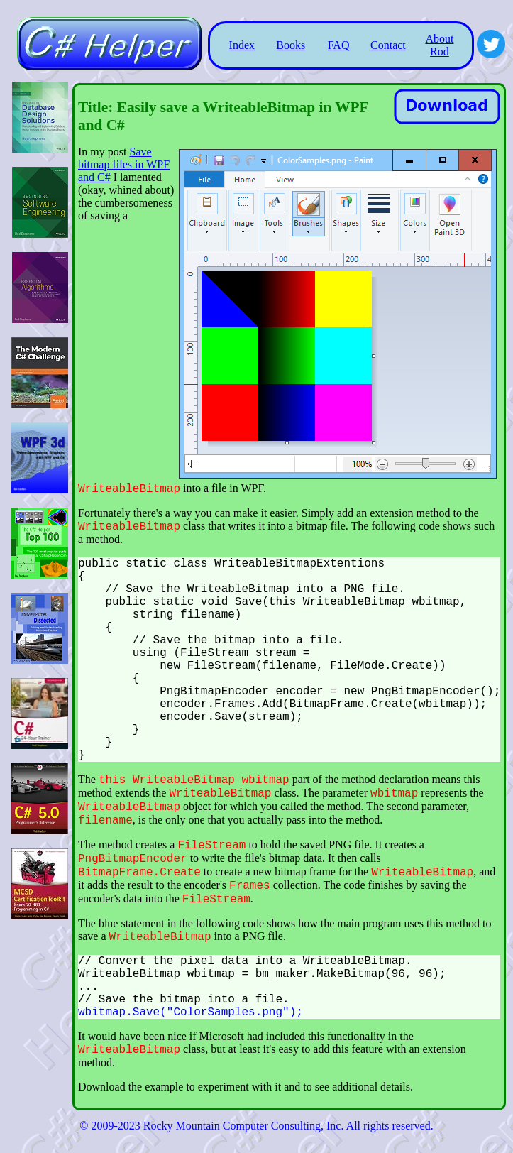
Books (290, 45)
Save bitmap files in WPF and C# (124, 164)
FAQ (339, 45)
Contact (388, 45)
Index (242, 45)
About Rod (439, 45)
